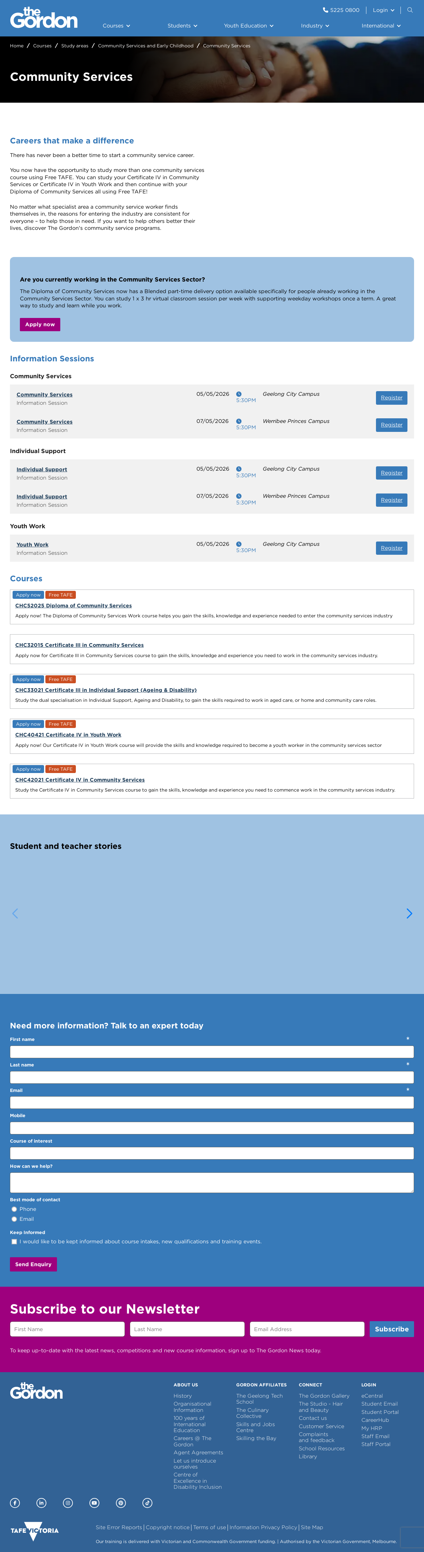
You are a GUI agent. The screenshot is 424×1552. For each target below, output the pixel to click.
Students (179, 26)
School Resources (322, 1395)
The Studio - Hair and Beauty (321, 1353)
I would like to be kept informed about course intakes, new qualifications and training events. (141, 1188)
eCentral (372, 1342)
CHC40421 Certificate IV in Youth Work (362, 608)
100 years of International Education (190, 1371)
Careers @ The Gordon (192, 1388)
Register (391, 397)
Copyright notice (167, 1474)
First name (22, 986)
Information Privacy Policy (263, 1474)
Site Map (312, 1474)
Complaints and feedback (317, 1384)
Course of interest (31, 1087)
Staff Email (375, 1383)
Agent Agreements (198, 1399)
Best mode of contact (35, 1146)
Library (308, 1403)
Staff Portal (376, 1391)
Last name (22, 1011)
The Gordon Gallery (324, 1342)
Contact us (313, 1365)
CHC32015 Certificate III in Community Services (155, 603)
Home (17, 45)
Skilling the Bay (256, 1385)
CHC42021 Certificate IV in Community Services (51, 691)
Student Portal (380, 1359)
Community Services (45, 394)
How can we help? (31, 1112)
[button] (409, 860)
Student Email (379, 1350)
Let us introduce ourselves (195, 1410)
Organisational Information (192, 1353)
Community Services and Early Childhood (145, 45)
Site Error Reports (119, 1474)
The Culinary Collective (252, 1360)
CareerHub (375, 1367)
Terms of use (209, 1474)
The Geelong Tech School (259, 1345)
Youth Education (245, 26)
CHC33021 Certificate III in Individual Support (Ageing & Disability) (261, 612)
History (183, 1342)
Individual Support (42, 469)
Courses (113, 26)
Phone (28, 1155)
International (378, 26)
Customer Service (321, 1373)
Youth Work (32, 545)
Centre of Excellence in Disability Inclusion (198, 1427)
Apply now (40, 324)
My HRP (371, 1374)
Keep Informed (27, 1178)
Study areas (74, 45)
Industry (312, 26)
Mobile (18, 1062)
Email (16, 1036)
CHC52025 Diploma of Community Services (45, 608)
